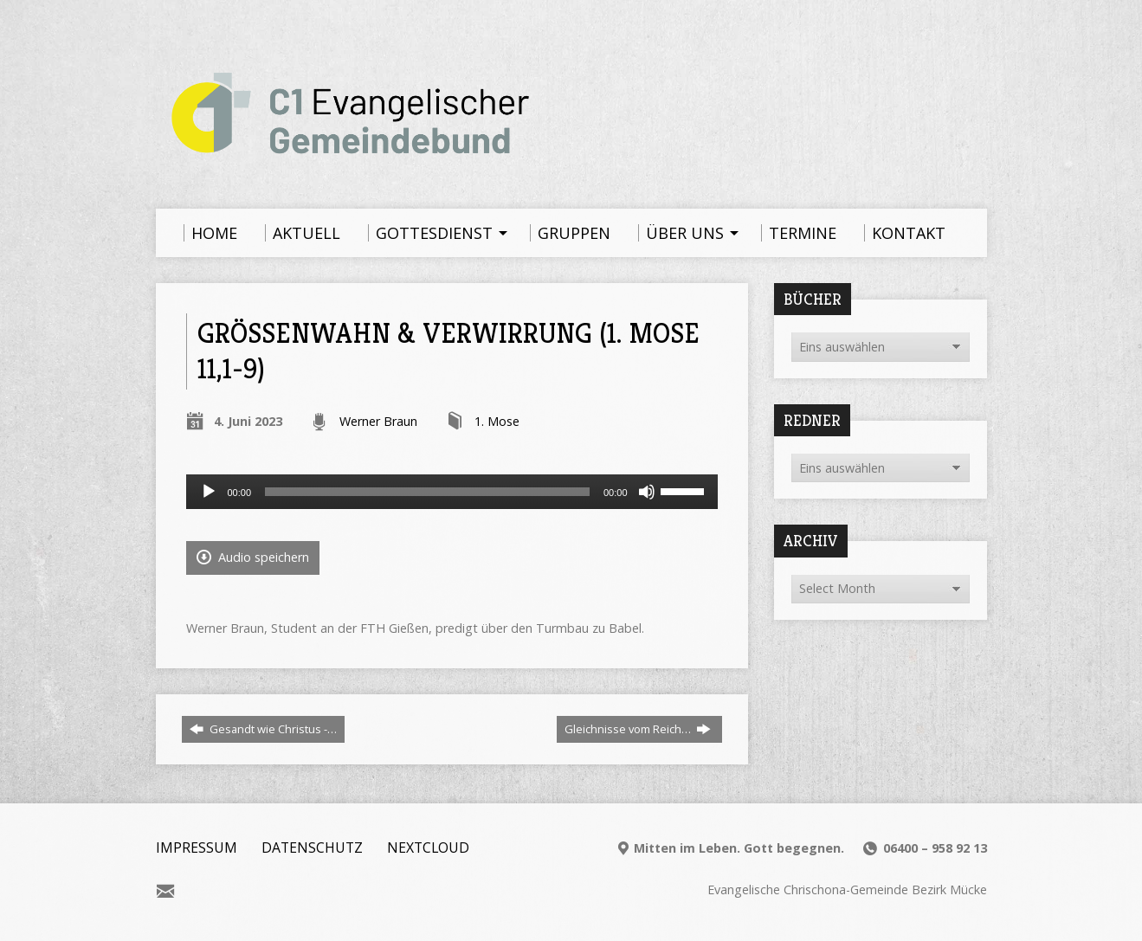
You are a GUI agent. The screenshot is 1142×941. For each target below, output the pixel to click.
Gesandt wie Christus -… (263, 729)
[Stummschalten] (646, 491)
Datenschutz (312, 847)
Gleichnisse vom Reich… (638, 729)
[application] (452, 491)
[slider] (427, 491)
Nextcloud (428, 847)
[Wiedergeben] (208, 491)
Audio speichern (253, 557)
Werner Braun (378, 421)
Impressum (196, 847)
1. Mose (496, 421)
